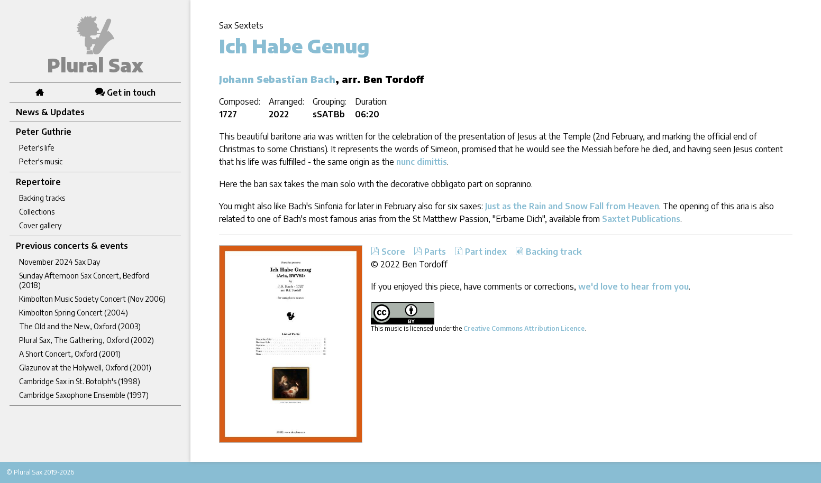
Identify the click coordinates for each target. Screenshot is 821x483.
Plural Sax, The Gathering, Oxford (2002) (86, 340)
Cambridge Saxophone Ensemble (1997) (84, 395)
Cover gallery (40, 225)
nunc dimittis (421, 161)
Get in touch (125, 92)
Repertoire (38, 182)
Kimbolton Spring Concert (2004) (73, 312)
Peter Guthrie (43, 131)
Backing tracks (42, 197)
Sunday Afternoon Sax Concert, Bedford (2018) (84, 280)
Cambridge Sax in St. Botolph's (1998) (79, 381)
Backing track (548, 251)
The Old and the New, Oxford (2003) (80, 326)
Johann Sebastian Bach (277, 79)
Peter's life (36, 147)
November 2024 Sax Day (59, 261)
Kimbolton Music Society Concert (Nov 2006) (92, 298)
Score (388, 251)
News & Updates (50, 112)
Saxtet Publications (641, 218)
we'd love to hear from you (633, 286)
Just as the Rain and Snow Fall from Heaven (572, 206)
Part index (480, 251)
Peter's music (40, 161)
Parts (430, 251)
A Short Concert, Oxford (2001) (70, 353)
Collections (36, 211)
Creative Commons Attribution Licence (524, 328)
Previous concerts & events (72, 245)
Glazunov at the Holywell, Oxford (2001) (85, 367)
